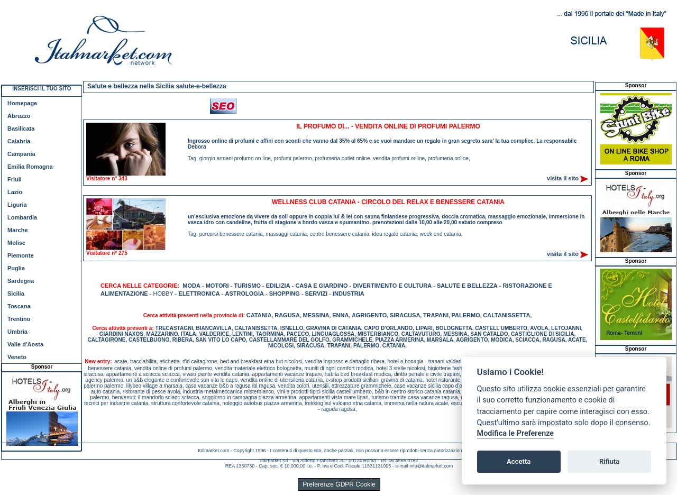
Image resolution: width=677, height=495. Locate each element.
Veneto (16, 357)
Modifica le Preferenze (515, 433)
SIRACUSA (405, 315)
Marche (17, 230)
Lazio (14, 192)
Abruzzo (18, 116)
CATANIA (259, 315)
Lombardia (22, 217)
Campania (21, 154)
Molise (16, 243)
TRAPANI (436, 315)
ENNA (340, 315)
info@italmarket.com (431, 466)
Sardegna (20, 281)
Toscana (19, 306)
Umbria (17, 331)
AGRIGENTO (369, 315)
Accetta (518, 461)
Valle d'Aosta (25, 344)
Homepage (22, 103)
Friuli (14, 179)
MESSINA (316, 315)
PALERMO (466, 315)
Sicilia (15, 293)
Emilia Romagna (30, 166)
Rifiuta (609, 461)
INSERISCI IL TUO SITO (41, 88)
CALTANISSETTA (506, 315)
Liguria (17, 204)
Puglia (16, 268)
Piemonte (20, 255)
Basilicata (20, 128)
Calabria (18, 141)
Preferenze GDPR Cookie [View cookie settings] (339, 484)
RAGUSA (287, 315)
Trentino (18, 319)
